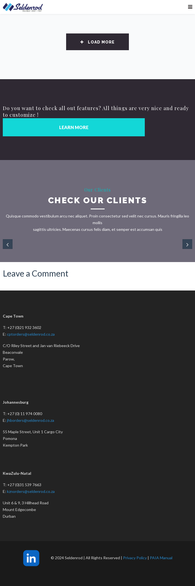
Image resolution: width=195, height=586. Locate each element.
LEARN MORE (73, 127)
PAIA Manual (161, 557)
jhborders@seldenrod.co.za (30, 420)
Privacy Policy (135, 557)
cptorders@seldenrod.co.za (31, 334)
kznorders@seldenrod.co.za (31, 491)
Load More (97, 42)
